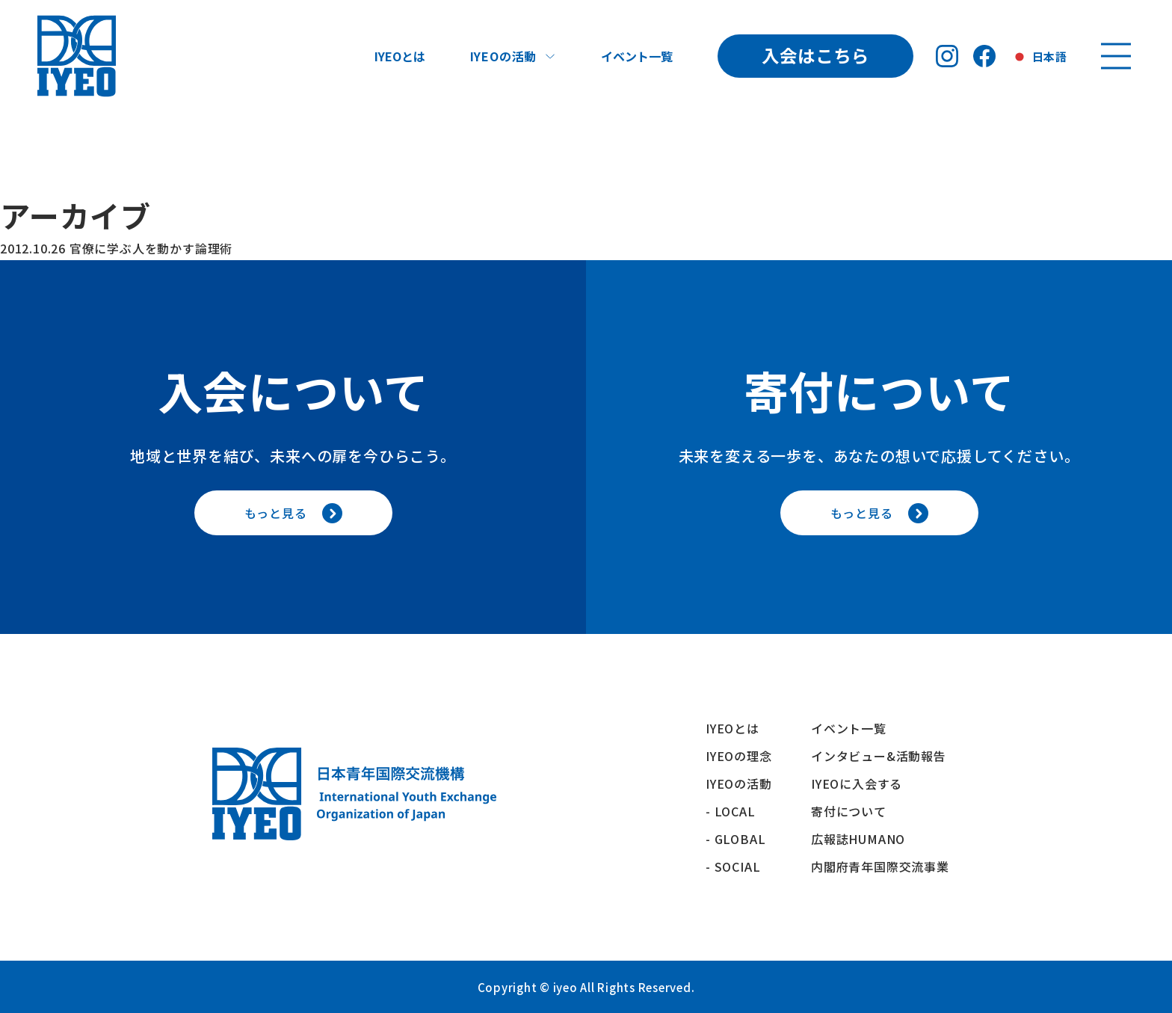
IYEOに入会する (863, 783)
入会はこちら (815, 55)
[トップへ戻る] (76, 56)
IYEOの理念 (739, 756)
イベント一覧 (637, 56)
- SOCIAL (733, 866)
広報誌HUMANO (858, 839)
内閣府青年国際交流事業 (880, 866)
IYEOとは (399, 56)
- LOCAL (731, 811)
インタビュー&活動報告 (878, 756)
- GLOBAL (735, 839)
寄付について (855, 811)
